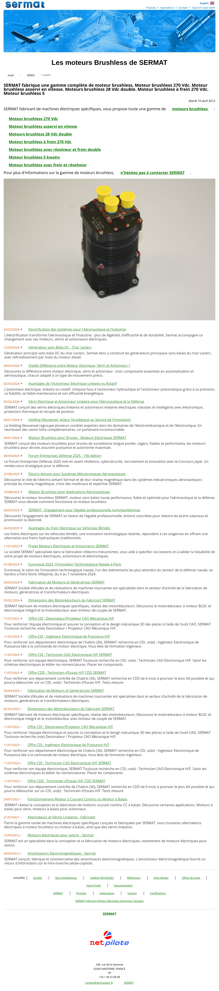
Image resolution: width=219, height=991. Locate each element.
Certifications (158, 893)
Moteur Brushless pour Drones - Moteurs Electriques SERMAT (77, 437)
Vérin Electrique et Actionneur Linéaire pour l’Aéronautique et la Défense (86, 401)
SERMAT (58, 893)
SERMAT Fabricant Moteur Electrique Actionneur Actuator (109, 901)
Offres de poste (191, 878)
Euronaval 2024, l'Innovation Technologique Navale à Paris (74, 564)
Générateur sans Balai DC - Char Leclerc (60, 347)
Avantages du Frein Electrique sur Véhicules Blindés (69, 528)
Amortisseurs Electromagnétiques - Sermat (62, 853)
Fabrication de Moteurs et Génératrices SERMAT (66, 582)
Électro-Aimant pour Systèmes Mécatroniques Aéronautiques (77, 474)
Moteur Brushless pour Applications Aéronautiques (69, 492)
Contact (132, 893)
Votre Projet (93, 885)
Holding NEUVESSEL (102, 878)
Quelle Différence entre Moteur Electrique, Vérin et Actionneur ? (79, 365)
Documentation (123, 885)
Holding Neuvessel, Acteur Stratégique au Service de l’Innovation (79, 419)
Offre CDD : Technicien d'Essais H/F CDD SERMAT (67, 672)
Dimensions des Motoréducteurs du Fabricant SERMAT (71, 600)
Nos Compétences (66, 878)
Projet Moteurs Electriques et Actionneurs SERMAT (68, 546)
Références (133, 878)
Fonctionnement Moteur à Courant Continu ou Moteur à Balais (77, 799)
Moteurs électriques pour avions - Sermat (60, 835)
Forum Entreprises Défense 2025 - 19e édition (64, 455)
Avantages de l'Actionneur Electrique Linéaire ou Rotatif (72, 383)
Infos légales (161, 878)
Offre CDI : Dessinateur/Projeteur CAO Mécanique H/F (71, 618)
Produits (81, 893)
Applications (107, 893)
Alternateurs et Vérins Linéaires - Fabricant (61, 817)
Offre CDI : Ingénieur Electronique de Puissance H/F (69, 636)
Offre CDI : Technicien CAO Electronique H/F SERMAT (70, 654)
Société (37, 878)
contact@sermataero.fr (99, 983)
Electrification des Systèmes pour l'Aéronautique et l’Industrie (77, 329)
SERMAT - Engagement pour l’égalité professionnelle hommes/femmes (84, 510)
